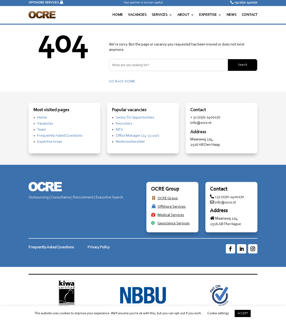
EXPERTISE (208, 15)
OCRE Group (168, 198)
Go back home (122, 81)
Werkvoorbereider (130, 142)
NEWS (232, 15)
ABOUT (183, 15)
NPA (119, 130)
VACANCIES (137, 15)
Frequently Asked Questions (59, 136)
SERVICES (160, 15)
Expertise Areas (49, 142)
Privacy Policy (99, 247)
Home (42, 118)
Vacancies (45, 124)
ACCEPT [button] (242, 313)
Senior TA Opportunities (135, 118)
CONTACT (249, 15)
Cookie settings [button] (218, 313)
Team (41, 130)
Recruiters (124, 124)
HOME (117, 15)
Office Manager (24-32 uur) (137, 136)
